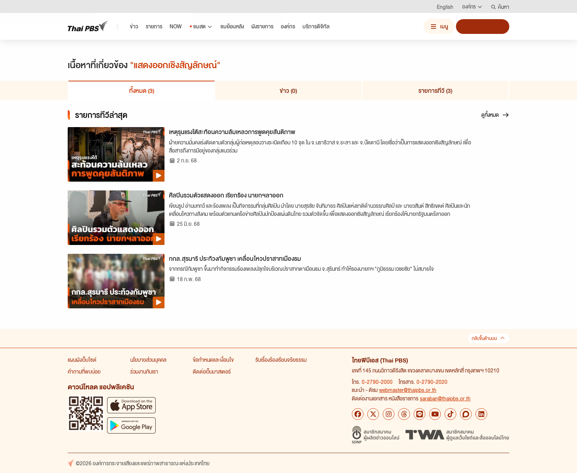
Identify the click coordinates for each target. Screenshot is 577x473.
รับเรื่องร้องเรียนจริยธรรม (281, 359)
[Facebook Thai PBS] (358, 414)
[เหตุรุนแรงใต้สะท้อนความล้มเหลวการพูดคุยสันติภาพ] (116, 154)
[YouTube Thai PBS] (435, 414)
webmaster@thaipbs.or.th (407, 389)
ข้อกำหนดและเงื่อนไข (213, 359)
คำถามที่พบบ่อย (84, 371)
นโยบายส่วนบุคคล (148, 359)
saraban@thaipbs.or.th (445, 398)
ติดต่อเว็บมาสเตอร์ (212, 371)
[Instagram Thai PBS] (388, 414)
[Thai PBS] (88, 26)
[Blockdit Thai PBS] (466, 414)
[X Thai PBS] (373, 414)
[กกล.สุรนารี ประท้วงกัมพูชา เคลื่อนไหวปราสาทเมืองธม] (116, 281)
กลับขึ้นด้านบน (488, 338)
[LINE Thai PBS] (419, 414)
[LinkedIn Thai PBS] (481, 414)
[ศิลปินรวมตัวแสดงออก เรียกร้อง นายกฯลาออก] (116, 217)
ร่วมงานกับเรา (144, 371)
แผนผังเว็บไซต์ (82, 359)
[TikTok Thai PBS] (450, 414)
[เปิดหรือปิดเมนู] (439, 26)
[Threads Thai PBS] (404, 414)
